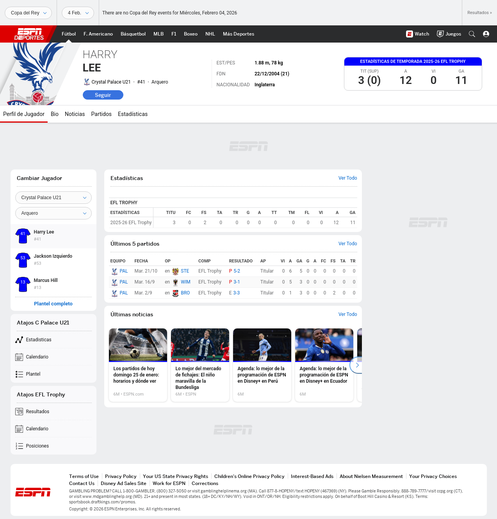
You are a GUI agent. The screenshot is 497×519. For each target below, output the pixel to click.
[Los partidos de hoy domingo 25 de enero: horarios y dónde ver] (138, 365)
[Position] (53, 213)
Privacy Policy (121, 476)
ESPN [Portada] (29, 34)
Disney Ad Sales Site (123, 483)
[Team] (53, 197)
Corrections (205, 483)
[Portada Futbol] (69, 34)
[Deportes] (28, 13)
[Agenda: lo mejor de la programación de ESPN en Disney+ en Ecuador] (324, 365)
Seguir (103, 94)
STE (185, 271)
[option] (138, 365)
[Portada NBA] (133, 34)
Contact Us (81, 483)
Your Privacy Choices (433, 476)
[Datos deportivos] (78, 13)
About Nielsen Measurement (371, 476)
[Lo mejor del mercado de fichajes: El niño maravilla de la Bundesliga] (200, 365)
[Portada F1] (173, 34)
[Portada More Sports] (238, 34)
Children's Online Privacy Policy (249, 476)
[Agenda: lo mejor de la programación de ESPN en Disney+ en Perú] (262, 365)
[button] (472, 34)
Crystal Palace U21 (111, 82)
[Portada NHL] (210, 34)
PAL (124, 271)
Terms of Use (84, 476)
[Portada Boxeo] (191, 34)
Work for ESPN (169, 483)
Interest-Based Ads (312, 476)
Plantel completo (53, 304)
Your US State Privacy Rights (175, 476)
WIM (185, 282)
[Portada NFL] (98, 34)
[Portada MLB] (158, 34)
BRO (185, 293)
